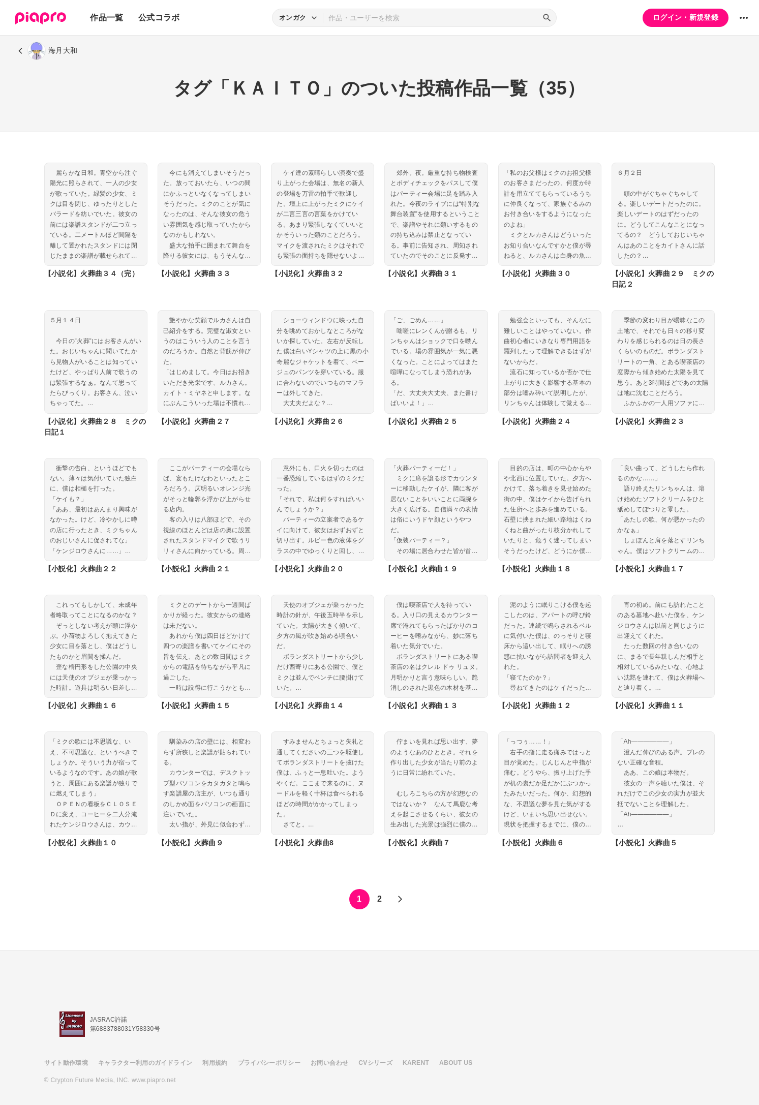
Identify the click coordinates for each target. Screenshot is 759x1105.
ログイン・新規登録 (685, 17)
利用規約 (214, 1062)
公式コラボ (159, 17)
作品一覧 (106, 17)
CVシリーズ (375, 1062)
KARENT (416, 1062)
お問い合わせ (329, 1062)
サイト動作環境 (66, 1062)
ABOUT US (455, 1062)
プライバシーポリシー (269, 1062)
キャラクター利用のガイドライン (145, 1062)
